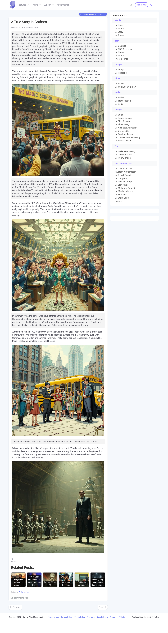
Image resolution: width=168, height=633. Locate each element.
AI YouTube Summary (125, 87)
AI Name (119, 52)
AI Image (119, 69)
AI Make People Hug (125, 151)
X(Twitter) (155, 617)
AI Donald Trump (123, 181)
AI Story (119, 32)
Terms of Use (53, 617)
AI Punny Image (123, 158)
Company (91, 617)
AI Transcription (123, 101)
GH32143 (40, 28)
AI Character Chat (124, 168)
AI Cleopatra (121, 178)
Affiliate (122, 617)
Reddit (148, 617)
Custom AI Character (125, 172)
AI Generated (24, 592)
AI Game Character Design (128, 137)
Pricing (35, 5)
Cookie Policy (79, 617)
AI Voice (119, 104)
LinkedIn (143, 617)
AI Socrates (121, 194)
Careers (113, 617)
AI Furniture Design (124, 134)
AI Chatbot (120, 46)
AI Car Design (122, 131)
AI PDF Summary (123, 49)
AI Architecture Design (126, 128)
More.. (118, 201)
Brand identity (102, 617)
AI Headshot (121, 73)
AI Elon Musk (121, 185)
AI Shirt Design (122, 121)
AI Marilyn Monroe (124, 191)
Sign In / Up (141, 5)
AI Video (119, 83)
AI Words (119, 55)
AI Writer (119, 28)
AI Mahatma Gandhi (125, 188)
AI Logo (119, 115)
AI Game (119, 35)
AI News (119, 25)
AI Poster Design (123, 118)
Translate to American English (91, 14)
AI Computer (63, 5)
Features (22, 5)
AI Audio (119, 97)
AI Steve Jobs (122, 198)
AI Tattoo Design (123, 140)
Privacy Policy (66, 617)
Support (47, 5)
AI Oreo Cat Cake (123, 154)
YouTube (135, 617)
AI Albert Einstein (123, 175)
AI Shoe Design (122, 124)
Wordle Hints (121, 59)
